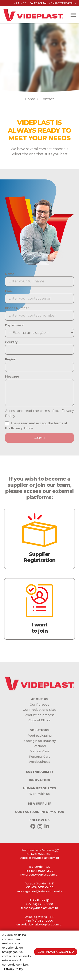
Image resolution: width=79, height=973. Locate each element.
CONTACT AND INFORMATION (39, 812)
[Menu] (73, 15)
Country (11, 342)
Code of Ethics (39, 720)
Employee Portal (62, 3)
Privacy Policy (13, 968)
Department (14, 325)
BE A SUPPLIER (39, 803)
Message (12, 376)
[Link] (33, 15)
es (24, 3)
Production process (39, 715)
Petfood (39, 746)
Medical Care (39, 751)
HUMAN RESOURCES (39, 788)
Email (9, 291)
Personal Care (39, 757)
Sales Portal (38, 3)
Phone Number (17, 308)
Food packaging (39, 736)
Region (10, 359)
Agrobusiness (39, 762)
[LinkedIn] (46, 826)
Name (9, 274)
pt (17, 3)
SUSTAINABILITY (39, 772)
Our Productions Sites (39, 710)
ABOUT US (39, 699)
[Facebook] (32, 826)
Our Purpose (39, 704)
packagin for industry (39, 741)
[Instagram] (39, 826)
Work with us (39, 794)
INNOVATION (39, 780)
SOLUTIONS (39, 730)
